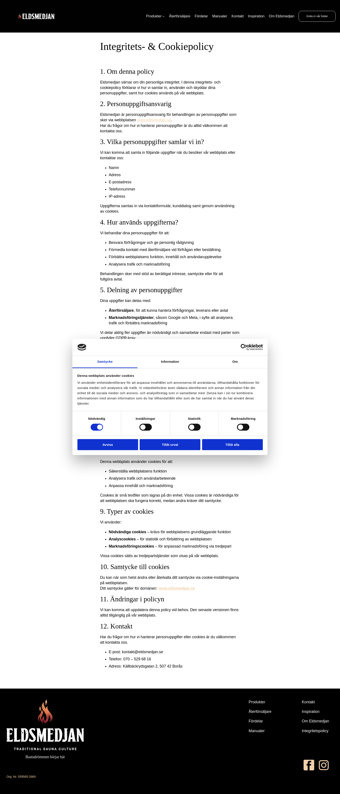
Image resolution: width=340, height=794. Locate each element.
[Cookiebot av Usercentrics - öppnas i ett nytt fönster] (244, 347)
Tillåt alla (232, 444)
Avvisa (108, 444)
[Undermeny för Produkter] (163, 16)
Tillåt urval (170, 444)
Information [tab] (170, 361)
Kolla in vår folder (317, 16)
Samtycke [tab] (105, 361)
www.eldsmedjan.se (154, 120)
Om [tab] (235, 361)
